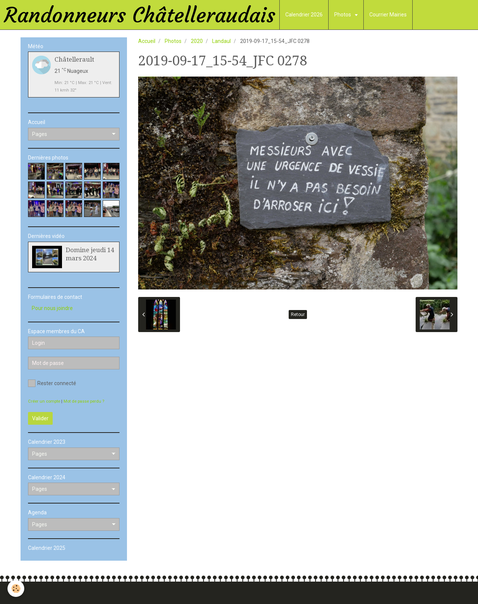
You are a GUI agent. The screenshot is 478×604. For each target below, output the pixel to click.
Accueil (146, 41)
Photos (343, 15)
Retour (298, 314)
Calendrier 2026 (304, 15)
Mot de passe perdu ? (83, 401)
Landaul (221, 41)
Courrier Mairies (388, 15)
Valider (40, 418)
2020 (197, 41)
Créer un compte (44, 401)
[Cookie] (15, 588)
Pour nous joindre (52, 308)
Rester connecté (52, 383)
